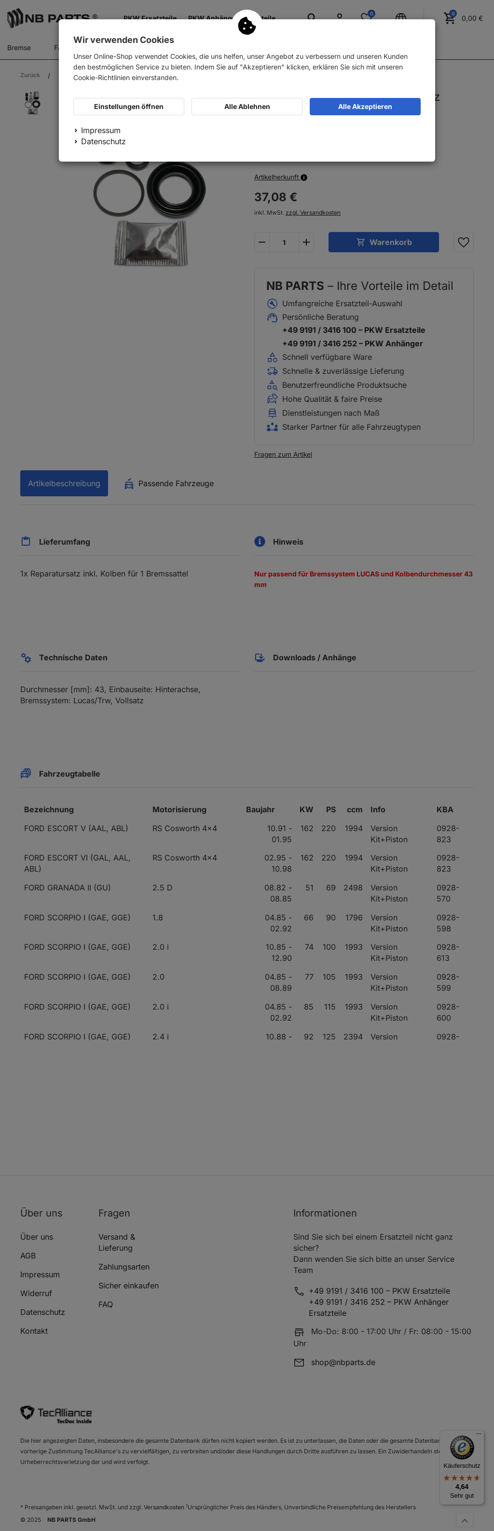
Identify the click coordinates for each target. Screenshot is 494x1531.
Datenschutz (103, 141)
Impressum (101, 130)
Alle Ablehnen (247, 106)
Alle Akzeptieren (365, 106)
